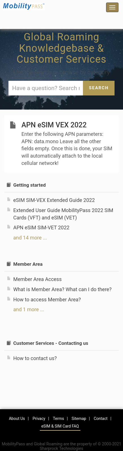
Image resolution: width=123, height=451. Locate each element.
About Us (17, 418)
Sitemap (79, 418)
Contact (100, 418)
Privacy (38, 418)
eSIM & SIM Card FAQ (60, 426)
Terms (58, 418)
